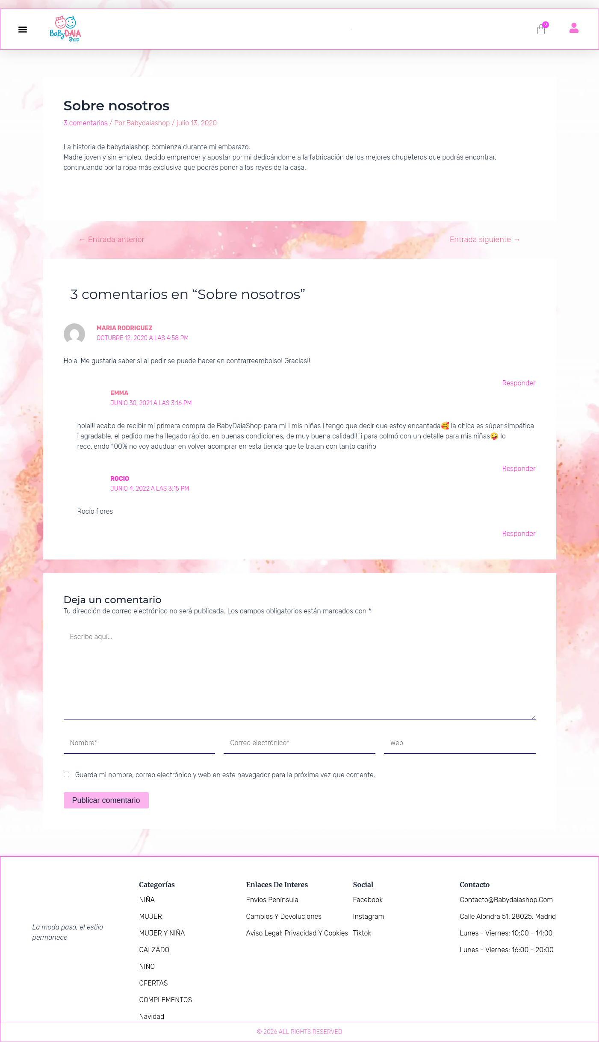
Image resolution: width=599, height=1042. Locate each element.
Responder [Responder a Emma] (518, 469)
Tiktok (362, 933)
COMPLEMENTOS (165, 1000)
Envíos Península (272, 900)
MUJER (150, 916)
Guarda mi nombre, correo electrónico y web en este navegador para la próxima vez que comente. (225, 775)
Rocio (119, 479)
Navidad (152, 1016)
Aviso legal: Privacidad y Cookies (297, 933)
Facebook (368, 900)
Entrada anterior (111, 239)
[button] (22, 29)
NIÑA (147, 900)
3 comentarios (86, 123)
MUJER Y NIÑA (162, 933)
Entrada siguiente (485, 239)
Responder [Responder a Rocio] (518, 534)
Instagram (368, 916)
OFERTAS (153, 983)
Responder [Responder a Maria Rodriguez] (518, 383)
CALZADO (154, 950)
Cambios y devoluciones (284, 916)
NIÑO (147, 966)
